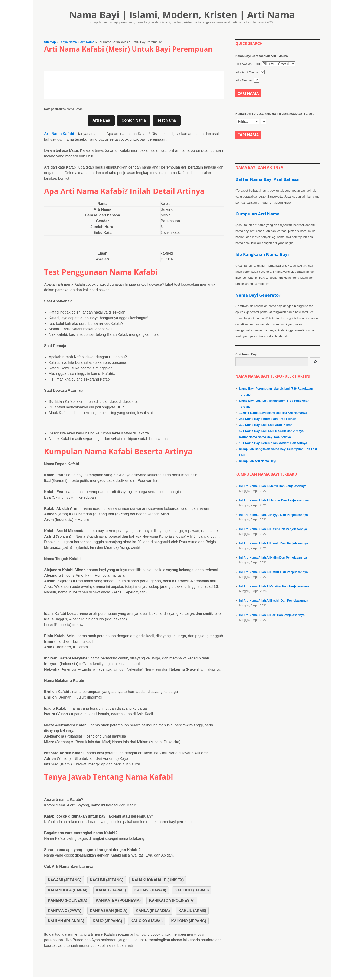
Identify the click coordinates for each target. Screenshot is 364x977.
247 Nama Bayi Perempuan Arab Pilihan (267, 419)
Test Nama (166, 120)
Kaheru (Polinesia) (67, 900)
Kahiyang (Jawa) (64, 911)
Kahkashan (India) (108, 911)
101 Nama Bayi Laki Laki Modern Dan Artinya (271, 431)
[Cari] (315, 361)
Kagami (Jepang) (64, 880)
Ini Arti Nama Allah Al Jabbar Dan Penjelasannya (274, 500)
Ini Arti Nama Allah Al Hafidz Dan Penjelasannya (273, 572)
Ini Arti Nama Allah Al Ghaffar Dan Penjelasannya (274, 586)
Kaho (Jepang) (107, 921)
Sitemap (50, 42)
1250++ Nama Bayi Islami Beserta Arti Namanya (273, 412)
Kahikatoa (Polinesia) (171, 900)
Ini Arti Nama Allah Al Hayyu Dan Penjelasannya (273, 515)
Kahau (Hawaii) (111, 890)
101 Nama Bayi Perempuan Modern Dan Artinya (273, 443)
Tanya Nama (68, 42)
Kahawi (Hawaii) (150, 890)
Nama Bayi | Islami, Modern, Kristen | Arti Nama (182, 14)
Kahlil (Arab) (192, 911)
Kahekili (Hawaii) (192, 890)
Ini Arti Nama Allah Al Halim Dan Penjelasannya (273, 557)
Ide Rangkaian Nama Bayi (262, 254)
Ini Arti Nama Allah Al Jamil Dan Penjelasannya (272, 486)
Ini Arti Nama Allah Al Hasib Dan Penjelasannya (273, 529)
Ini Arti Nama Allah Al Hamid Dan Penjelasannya (273, 543)
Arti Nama (87, 42)
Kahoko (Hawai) (146, 921)
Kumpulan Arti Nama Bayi (257, 461)
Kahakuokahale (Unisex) (158, 880)
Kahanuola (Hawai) (67, 890)
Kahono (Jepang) (188, 921)
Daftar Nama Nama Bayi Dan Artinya (265, 437)
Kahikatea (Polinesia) (118, 900)
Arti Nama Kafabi (59, 134)
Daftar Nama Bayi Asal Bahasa (267, 179)
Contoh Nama (134, 120)
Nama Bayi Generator (257, 295)
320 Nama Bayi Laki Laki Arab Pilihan (265, 425)
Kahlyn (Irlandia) (66, 921)
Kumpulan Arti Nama (257, 214)
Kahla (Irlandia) (153, 911)
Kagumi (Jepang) (107, 880)
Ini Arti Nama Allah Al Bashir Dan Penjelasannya (273, 600)
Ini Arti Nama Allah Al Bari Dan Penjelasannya (272, 615)
